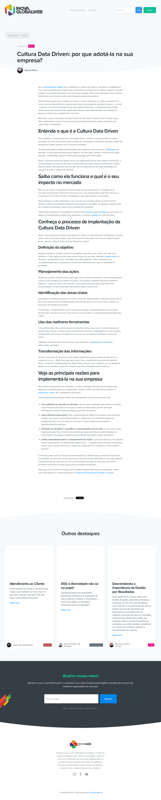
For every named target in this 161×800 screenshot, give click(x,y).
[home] (24, 10)
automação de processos (101, 342)
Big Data (111, 149)
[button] (78, 10)
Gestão (24, 35)
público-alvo (111, 256)
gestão (95, 215)
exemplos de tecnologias (96, 212)
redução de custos (46, 392)
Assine (150, 10)
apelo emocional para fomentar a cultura (95, 472)
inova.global (12, 35)
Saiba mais (14, 602)
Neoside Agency (95, 792)
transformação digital (53, 87)
